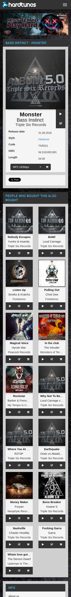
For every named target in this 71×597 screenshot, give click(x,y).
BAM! (51, 237)
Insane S (51, 506)
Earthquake (52, 449)
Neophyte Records (19, 511)
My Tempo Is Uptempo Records (27, 405)
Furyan (19, 506)
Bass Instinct (30, 120)
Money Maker (19, 502)
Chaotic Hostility (19, 532)
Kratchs (25, 294)
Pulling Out (51, 289)
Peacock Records (19, 352)
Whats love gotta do (21, 554)
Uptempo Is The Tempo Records (28, 563)
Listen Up (19, 289)
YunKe (12, 241)
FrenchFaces (28, 400)
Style (12, 137)
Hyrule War (19, 347)
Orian (43, 453)
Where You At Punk (21, 449)
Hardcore (43, 139)
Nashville (19, 528)
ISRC (12, 150)
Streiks (12, 294)
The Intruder (52, 347)
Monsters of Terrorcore (54, 352)
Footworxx (19, 299)
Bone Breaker (52, 502)
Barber (12, 400)
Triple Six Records (30, 125)
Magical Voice (19, 343)
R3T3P (18, 453)
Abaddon (57, 453)
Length (13, 157)
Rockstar (19, 396)
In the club (52, 343)
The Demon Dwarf (19, 559)
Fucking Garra (52, 528)
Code (12, 144)
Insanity (25, 241)
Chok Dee (51, 294)
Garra (51, 532)
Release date (17, 131)
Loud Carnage (52, 241)
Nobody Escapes (19, 237)
